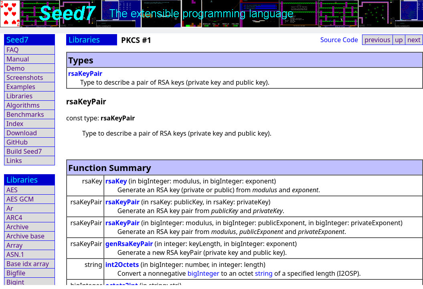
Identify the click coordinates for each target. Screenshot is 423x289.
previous (377, 39)
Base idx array (27, 263)
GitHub (17, 142)
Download (21, 132)
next (414, 39)
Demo (15, 68)
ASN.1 (15, 254)
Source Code (339, 39)
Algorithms (23, 105)
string (264, 273)
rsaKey (116, 181)
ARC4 (14, 217)
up (399, 39)
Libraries (19, 96)
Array (14, 245)
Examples (20, 86)
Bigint (15, 282)
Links (14, 160)
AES (12, 189)
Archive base (25, 236)
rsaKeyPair (85, 73)
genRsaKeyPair (129, 243)
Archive (17, 226)
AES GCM (20, 199)
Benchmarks (25, 114)
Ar (9, 208)
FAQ (12, 49)
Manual (17, 59)
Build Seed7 (24, 151)
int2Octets (122, 264)
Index (14, 123)
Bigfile (15, 273)
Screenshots (24, 77)
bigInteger (203, 273)
